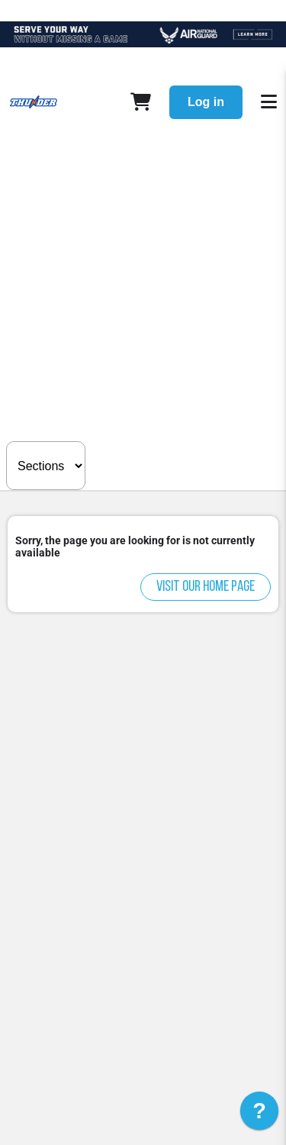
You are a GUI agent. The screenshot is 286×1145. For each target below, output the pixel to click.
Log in (206, 101)
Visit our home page (205, 587)
